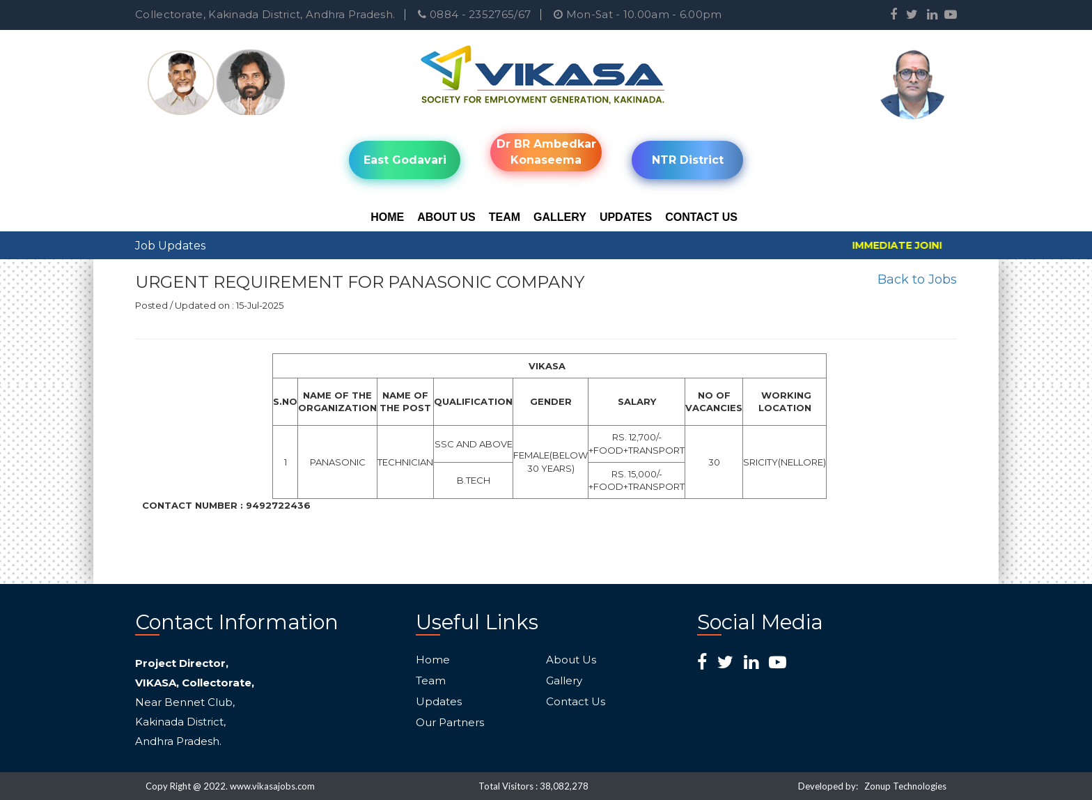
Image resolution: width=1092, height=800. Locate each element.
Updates (626, 217)
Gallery (559, 217)
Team (504, 217)
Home (387, 217)
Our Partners (450, 722)
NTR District (688, 160)
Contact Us (701, 217)
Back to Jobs (917, 279)
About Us (446, 217)
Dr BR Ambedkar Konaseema (546, 152)
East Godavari (405, 160)
